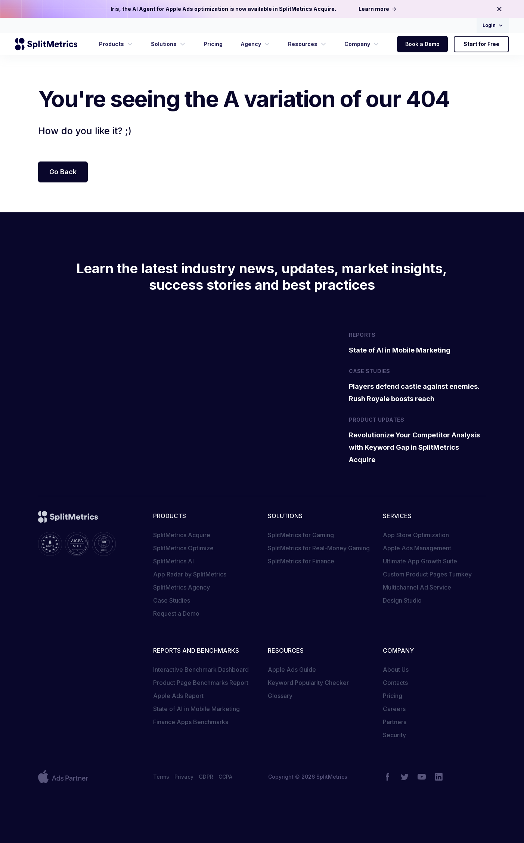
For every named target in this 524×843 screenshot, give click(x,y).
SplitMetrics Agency (181, 587)
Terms (161, 776)
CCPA (225, 776)
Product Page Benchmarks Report (200, 682)
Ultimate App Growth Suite (420, 561)
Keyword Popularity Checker (308, 682)
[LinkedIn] (439, 777)
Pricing (392, 695)
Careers (394, 709)
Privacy (183, 776)
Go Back (63, 172)
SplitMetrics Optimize (183, 548)
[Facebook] (387, 777)
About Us (396, 669)
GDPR (206, 776)
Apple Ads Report (178, 695)
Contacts (395, 682)
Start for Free (481, 44)
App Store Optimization (416, 535)
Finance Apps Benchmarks (190, 722)
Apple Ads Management (417, 548)
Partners (394, 722)
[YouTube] (422, 777)
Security (394, 735)
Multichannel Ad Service (417, 587)
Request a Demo (176, 613)
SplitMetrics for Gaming (301, 535)
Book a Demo (422, 44)
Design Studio (402, 600)
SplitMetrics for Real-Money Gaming (319, 548)
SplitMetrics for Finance (301, 561)
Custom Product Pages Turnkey (427, 574)
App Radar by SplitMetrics (189, 574)
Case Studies (171, 600)
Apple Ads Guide (292, 669)
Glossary (280, 695)
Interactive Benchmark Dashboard (201, 669)
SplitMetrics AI (173, 561)
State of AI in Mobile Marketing (196, 709)
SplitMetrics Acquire (181, 535)
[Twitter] (404, 777)
